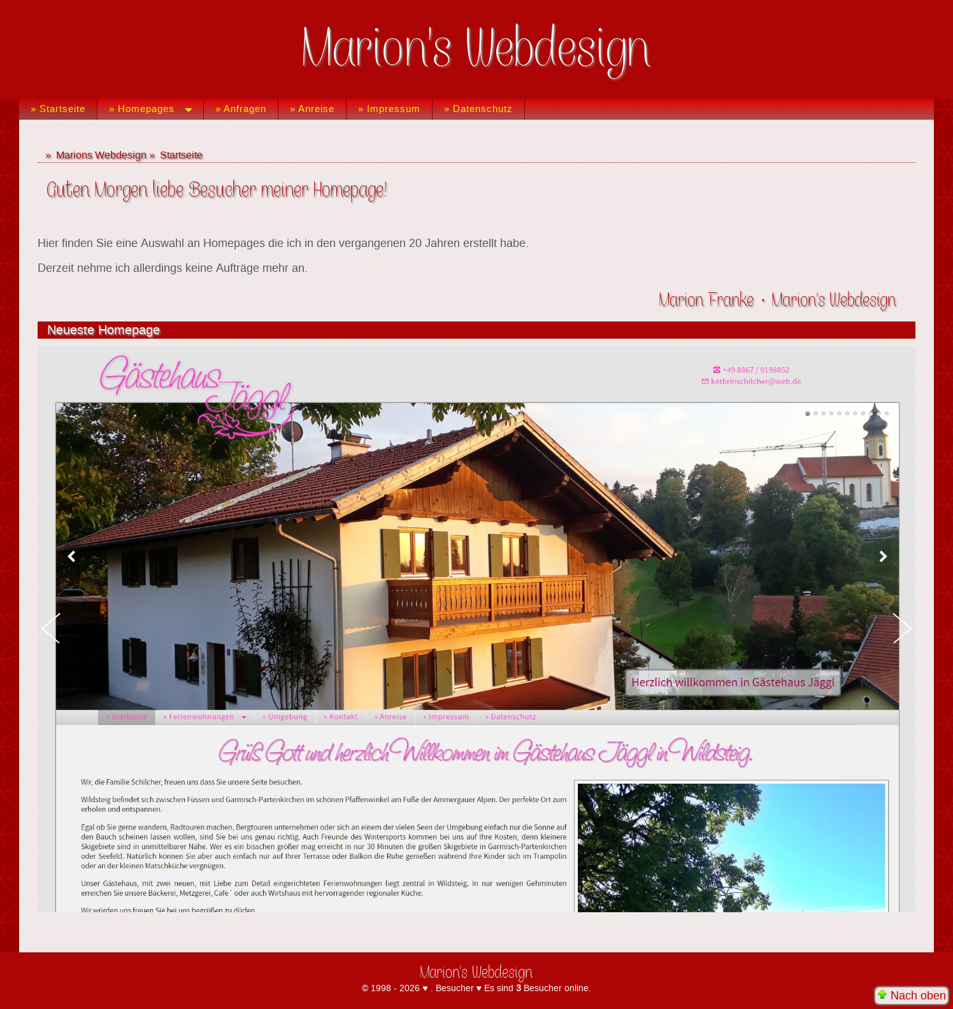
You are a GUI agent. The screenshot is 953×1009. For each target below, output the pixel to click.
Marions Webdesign (101, 155)
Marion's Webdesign (476, 49)
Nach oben (911, 996)
